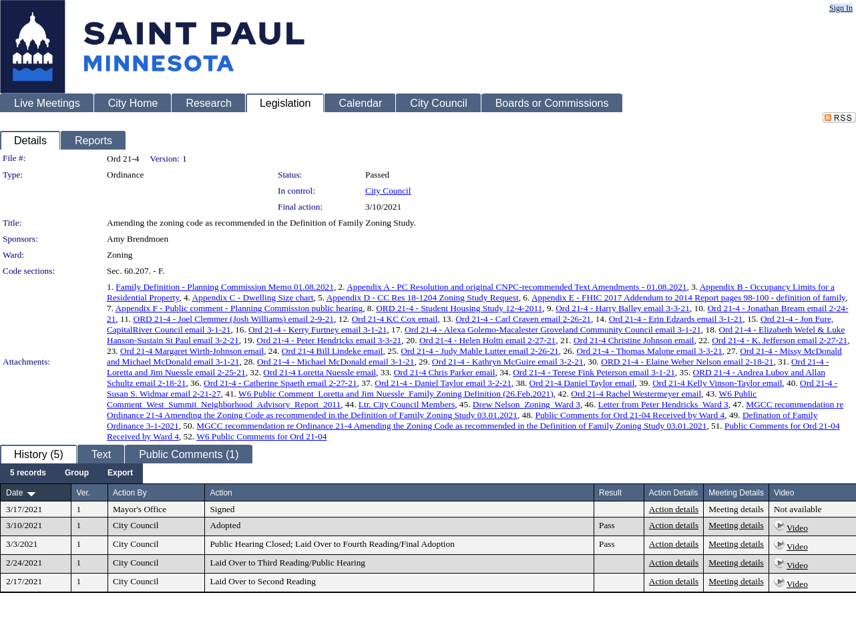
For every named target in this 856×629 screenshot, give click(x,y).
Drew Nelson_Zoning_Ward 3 (526, 404)
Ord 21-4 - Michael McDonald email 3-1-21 (335, 362)
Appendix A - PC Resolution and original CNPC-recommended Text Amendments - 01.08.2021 (516, 287)
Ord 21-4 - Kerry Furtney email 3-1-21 (317, 330)
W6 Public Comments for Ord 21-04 (261, 436)
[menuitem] (28, 473)
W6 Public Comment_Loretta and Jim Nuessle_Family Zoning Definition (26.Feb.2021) (396, 394)
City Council (388, 191)
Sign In (841, 8)
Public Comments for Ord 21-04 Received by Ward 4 (630, 415)
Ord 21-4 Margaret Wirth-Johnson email (192, 351)
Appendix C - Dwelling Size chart (253, 297)
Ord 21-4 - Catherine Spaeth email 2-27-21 (280, 383)
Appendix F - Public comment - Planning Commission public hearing (239, 308)
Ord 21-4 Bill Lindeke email (332, 351)
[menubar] (71, 473)
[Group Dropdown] (77, 473)
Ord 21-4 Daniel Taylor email (582, 383)
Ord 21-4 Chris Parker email (444, 372)
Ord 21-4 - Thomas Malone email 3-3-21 (649, 351)
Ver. (83, 492)
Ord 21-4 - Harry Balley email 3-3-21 (623, 308)
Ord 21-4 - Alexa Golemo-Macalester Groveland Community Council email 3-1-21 (553, 330)
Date (14, 492)
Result (610, 492)
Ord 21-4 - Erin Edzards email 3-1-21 (676, 319)
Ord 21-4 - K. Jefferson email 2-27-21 (779, 340)
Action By (130, 492)
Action (221, 492)
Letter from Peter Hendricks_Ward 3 (663, 404)
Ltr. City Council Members (407, 404)
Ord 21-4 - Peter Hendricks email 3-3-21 (328, 340)
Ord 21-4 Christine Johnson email (634, 340)
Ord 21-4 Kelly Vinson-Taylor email (717, 383)
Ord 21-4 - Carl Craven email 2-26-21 (523, 319)
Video (797, 528)
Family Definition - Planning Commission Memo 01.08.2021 (225, 287)
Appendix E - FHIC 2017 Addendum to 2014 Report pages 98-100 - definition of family (688, 297)
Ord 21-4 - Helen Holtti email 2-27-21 (487, 340)
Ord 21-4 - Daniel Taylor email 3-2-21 (443, 383)
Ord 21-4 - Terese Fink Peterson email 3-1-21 (594, 372)
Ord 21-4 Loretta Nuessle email (319, 372)
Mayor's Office (139, 509)
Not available (797, 509)
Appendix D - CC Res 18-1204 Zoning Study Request (423, 297)
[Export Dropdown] (120, 473)
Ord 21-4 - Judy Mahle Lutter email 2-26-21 (480, 351)
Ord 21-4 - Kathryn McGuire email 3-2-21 (508, 362)
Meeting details (736, 509)
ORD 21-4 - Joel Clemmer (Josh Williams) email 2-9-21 (234, 319)
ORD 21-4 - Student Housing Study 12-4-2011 (459, 308)
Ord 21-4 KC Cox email (395, 319)
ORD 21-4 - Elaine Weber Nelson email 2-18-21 (687, 362)
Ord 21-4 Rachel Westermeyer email (636, 394)
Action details (673, 509)
